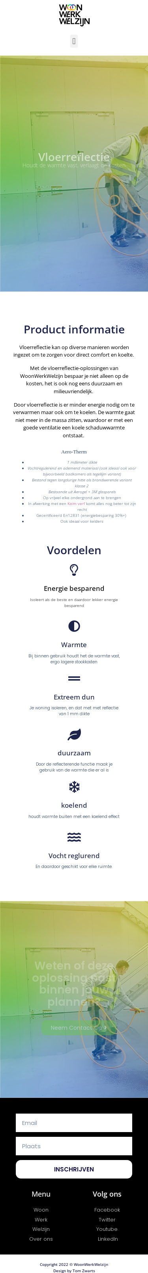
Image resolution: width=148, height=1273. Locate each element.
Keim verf (76, 503)
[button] (74, 41)
